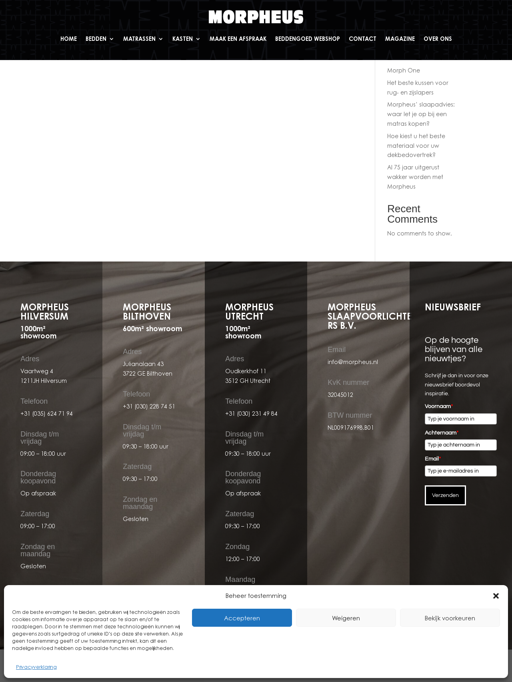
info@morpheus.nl (353, 361)
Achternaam (441, 433)
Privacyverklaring (36, 667)
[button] (496, 596)
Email (433, 459)
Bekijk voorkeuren (450, 618)
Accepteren (242, 618)
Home (68, 38)
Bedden (96, 38)
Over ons (438, 38)
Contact (362, 38)
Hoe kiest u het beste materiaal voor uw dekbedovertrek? (416, 146)
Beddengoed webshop (307, 38)
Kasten (182, 38)
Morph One (403, 70)
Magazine (400, 38)
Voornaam (439, 406)
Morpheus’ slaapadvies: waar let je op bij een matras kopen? (421, 114)
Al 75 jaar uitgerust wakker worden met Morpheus (415, 177)
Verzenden (445, 495)
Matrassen (139, 38)
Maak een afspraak (238, 38)
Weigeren (346, 618)
